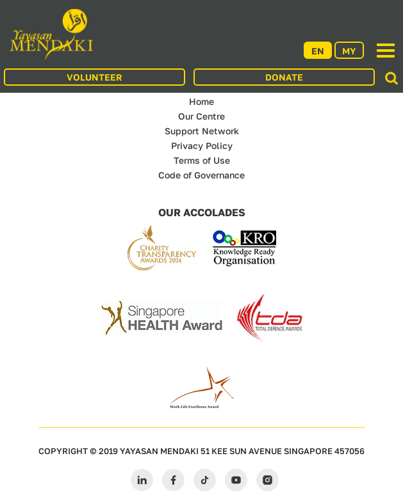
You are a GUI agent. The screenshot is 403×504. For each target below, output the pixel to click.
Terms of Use (202, 160)
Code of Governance (201, 174)
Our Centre (201, 116)
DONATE (284, 77)
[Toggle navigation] (385, 50)
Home (201, 101)
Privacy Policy (202, 145)
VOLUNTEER (94, 77)
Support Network (202, 130)
